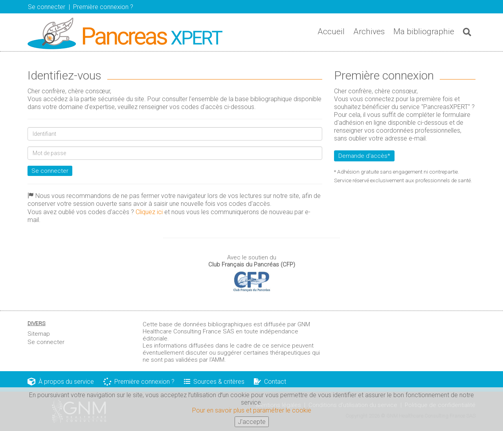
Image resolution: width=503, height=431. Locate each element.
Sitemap (39, 333)
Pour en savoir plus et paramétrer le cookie (251, 412)
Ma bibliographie (423, 31)
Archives (369, 31)
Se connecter (46, 7)
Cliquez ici (149, 212)
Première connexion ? (138, 381)
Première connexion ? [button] (103, 7)
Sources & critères (214, 381)
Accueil (331, 31)
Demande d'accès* (364, 155)
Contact (270, 381)
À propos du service (61, 381)
